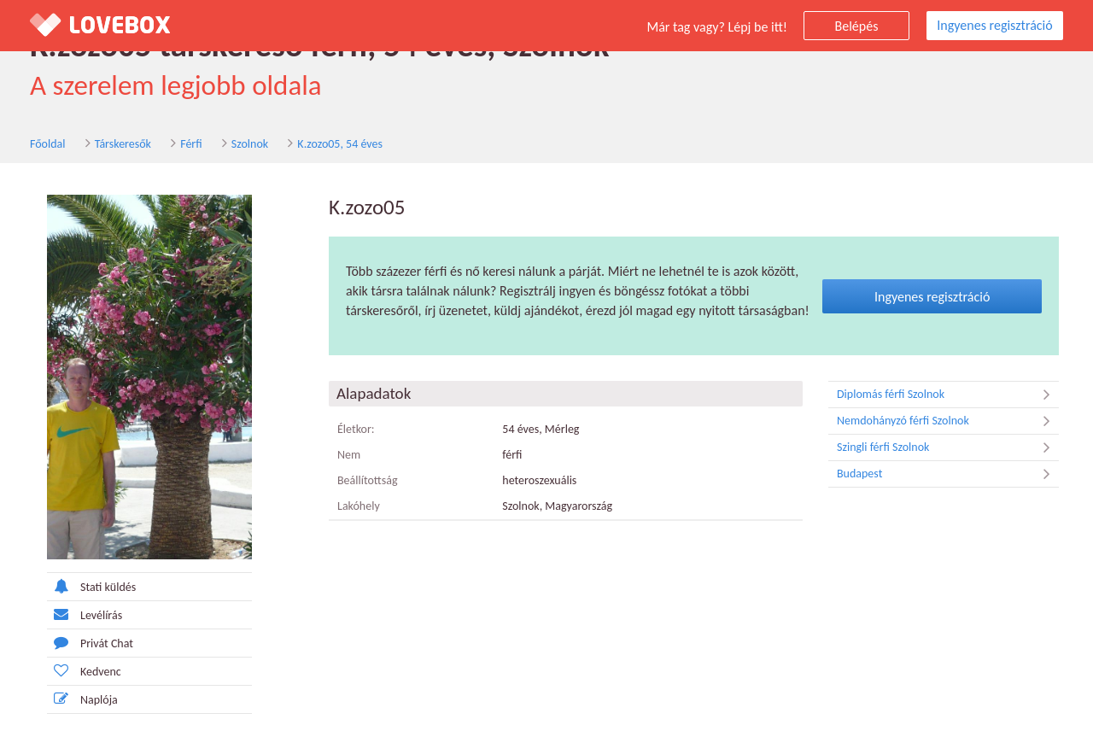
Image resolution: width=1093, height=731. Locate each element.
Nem (348, 454)
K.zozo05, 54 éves (340, 144)
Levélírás (84, 614)
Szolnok (249, 144)
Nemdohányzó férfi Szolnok (948, 421)
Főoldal (48, 144)
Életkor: (356, 429)
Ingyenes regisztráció (994, 25)
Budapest (948, 473)
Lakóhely (358, 506)
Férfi (191, 144)
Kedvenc (84, 671)
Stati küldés (91, 586)
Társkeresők (123, 144)
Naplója (82, 699)
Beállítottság (367, 480)
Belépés (857, 26)
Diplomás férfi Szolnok (948, 394)
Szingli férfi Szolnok (948, 447)
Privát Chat (90, 642)
